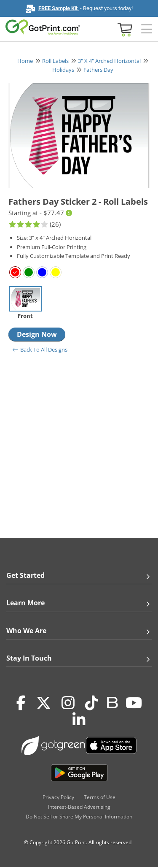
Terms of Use (99, 797)
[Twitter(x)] (43, 702)
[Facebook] (21, 702)
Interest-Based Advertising (79, 806)
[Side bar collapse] (147, 29)
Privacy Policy (58, 797)
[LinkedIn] (79, 719)
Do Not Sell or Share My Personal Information (79, 816)
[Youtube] (133, 702)
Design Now (37, 334)
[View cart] (124, 28)
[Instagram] (68, 702)
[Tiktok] (91, 702)
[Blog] (112, 702)
